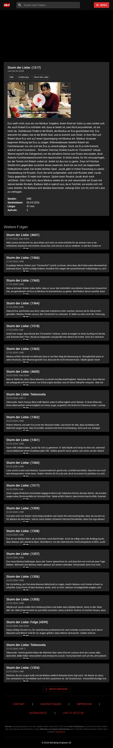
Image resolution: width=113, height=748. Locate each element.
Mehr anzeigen (56, 689)
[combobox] (51, 5)
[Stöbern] (101, 5)
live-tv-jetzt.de (73, 712)
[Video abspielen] (39, 100)
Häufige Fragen (50, 704)
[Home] (7, 5)
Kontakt (19, 704)
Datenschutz (38, 712)
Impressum (84, 704)
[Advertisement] (56, 36)
